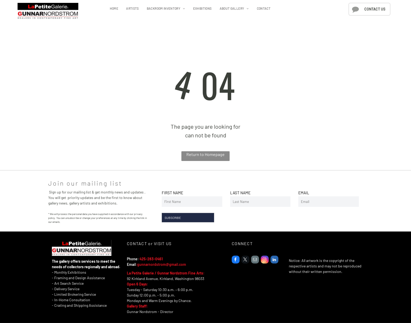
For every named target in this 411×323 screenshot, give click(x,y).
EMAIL (303, 192)
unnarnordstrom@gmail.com (162, 264)
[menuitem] (114, 8)
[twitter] (245, 260)
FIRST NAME (172, 192)
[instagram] (265, 260)
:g (137, 264)
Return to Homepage (205, 154)
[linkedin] (274, 260)
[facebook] (236, 260)
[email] (255, 260)
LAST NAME (240, 192)
